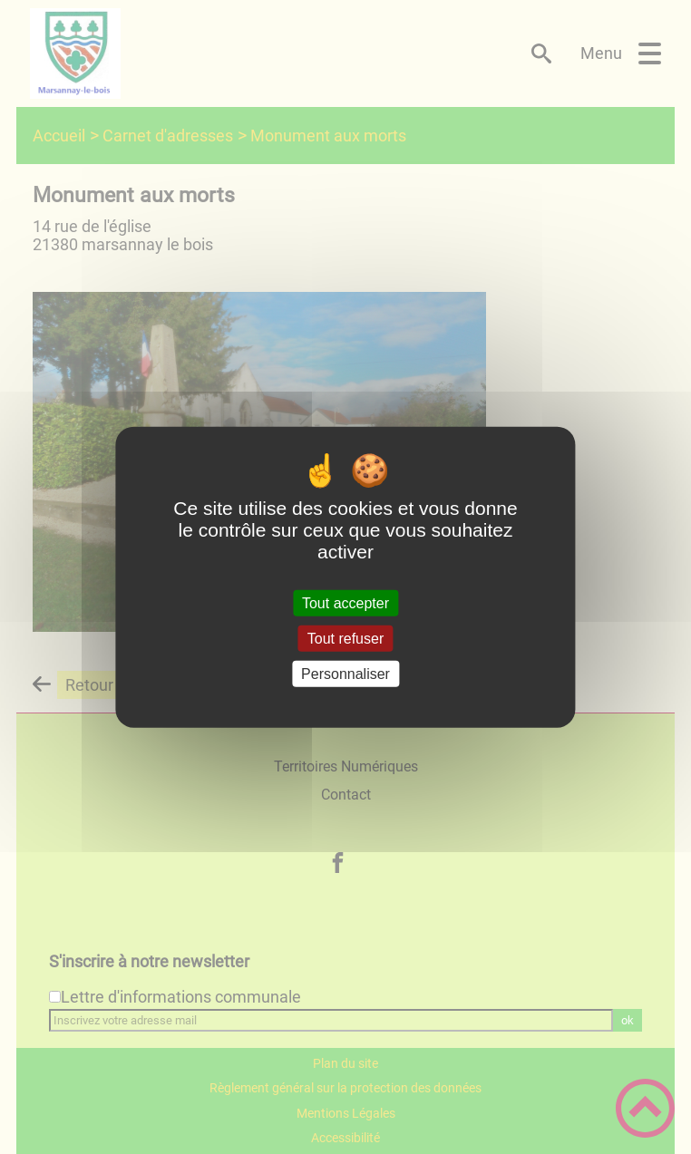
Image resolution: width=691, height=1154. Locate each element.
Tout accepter (345, 602)
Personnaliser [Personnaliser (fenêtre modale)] (345, 674)
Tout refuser (345, 637)
